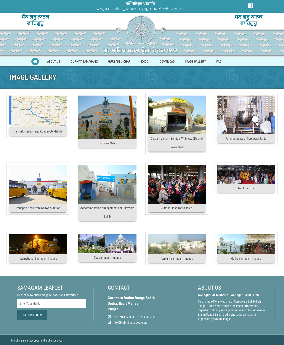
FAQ (218, 61)
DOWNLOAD (167, 61)
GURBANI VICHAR (119, 61)
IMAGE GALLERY (195, 61)
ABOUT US (53, 61)
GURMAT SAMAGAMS (84, 61)
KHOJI (145, 61)
